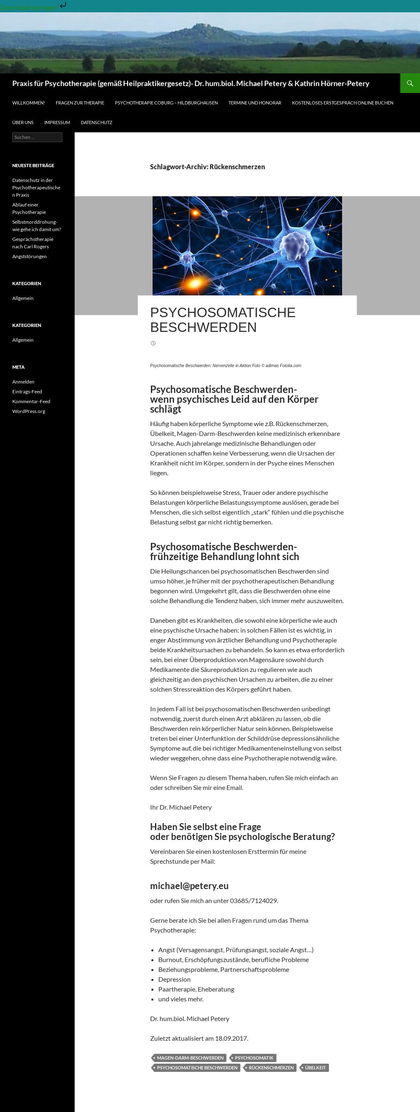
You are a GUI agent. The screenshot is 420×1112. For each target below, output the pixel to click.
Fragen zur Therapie (80, 102)
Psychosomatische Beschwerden (223, 320)
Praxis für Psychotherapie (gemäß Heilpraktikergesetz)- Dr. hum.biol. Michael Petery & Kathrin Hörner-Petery (191, 83)
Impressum (57, 122)
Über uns (23, 122)
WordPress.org (28, 411)
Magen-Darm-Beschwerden (190, 1057)
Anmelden (23, 382)
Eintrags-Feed (27, 391)
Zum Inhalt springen (34, 7)
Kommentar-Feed (31, 401)
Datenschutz (96, 122)
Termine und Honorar (254, 102)
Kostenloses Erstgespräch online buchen (342, 102)
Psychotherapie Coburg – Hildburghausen (166, 102)
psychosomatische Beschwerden (197, 1067)
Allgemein (23, 298)
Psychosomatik (254, 1057)
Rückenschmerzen (271, 1067)
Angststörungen (29, 256)
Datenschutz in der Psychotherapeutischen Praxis (36, 187)
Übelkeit (315, 1067)
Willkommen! (28, 102)
